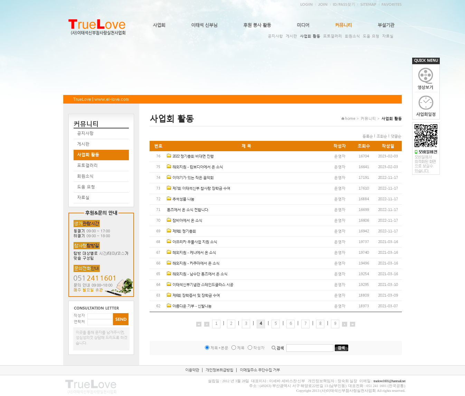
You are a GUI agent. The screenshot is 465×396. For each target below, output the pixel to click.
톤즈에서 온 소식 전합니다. (187, 209)
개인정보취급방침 (219, 370)
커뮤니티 (343, 25)
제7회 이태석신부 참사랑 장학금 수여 (201, 188)
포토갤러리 (332, 36)
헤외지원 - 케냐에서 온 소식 (194, 252)
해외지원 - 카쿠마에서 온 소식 (195, 263)
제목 (241, 348)
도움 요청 (371, 36)
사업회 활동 (310, 36)
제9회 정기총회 (184, 231)
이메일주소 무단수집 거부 (260, 370)
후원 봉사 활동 (257, 25)
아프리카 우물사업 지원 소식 (194, 242)
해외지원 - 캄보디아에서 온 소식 (197, 167)
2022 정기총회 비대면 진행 (192, 156)
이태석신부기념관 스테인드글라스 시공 (202, 284)
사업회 (159, 25)
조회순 (382, 136)
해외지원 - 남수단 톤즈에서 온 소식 (199, 274)
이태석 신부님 (204, 25)
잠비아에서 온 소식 (187, 220)
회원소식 (352, 36)
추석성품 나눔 (183, 199)
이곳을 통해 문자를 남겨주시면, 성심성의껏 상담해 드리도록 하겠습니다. (101, 337)
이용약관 (192, 370)
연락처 (79, 321)
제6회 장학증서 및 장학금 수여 (196, 295)
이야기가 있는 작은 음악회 (192, 177)
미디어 (303, 25)
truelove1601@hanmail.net (389, 381)
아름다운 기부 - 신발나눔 (191, 306)
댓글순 (396, 136)
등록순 (367, 136)
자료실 (387, 36)
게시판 (291, 36)
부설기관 (386, 25)
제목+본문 (219, 348)
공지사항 (275, 36)
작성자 (79, 315)
